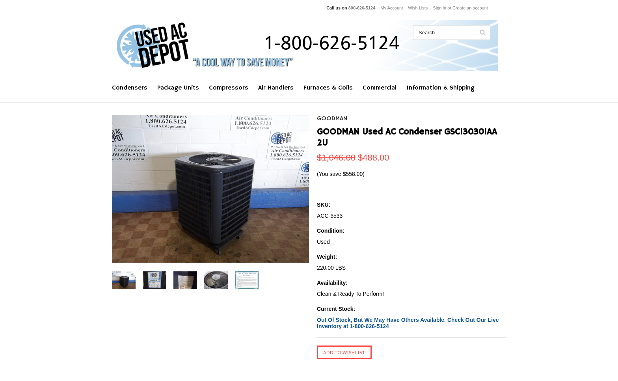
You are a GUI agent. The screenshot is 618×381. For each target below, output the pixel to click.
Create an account (470, 8)
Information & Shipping (440, 88)
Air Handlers (276, 88)
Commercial (379, 88)
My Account (391, 8)
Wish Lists (418, 8)
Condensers (129, 88)
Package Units (178, 88)
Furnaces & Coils (328, 88)
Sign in (439, 8)
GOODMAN (332, 119)
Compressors (228, 88)
